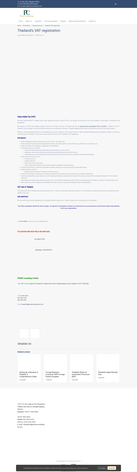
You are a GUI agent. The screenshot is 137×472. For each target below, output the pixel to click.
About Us (29, 21)
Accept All (112, 468)
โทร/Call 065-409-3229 (25, 232)
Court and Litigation (50, 21)
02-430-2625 (24, 296)
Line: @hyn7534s (39, 239)
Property (63, 21)
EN (116, 4)
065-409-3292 (45, 232)
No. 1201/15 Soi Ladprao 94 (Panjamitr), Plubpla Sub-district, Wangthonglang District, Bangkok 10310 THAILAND (53, 283)
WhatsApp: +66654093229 (43, 250)
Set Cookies (102, 468)
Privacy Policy (73, 468)
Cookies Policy (84, 468)
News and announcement (77, 21)
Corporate (38, 21)
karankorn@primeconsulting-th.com (32, 304)
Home (21, 21)
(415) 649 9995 (30, 422)
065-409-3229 (22, 298)
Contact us (92, 21)
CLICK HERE (23, 221)
